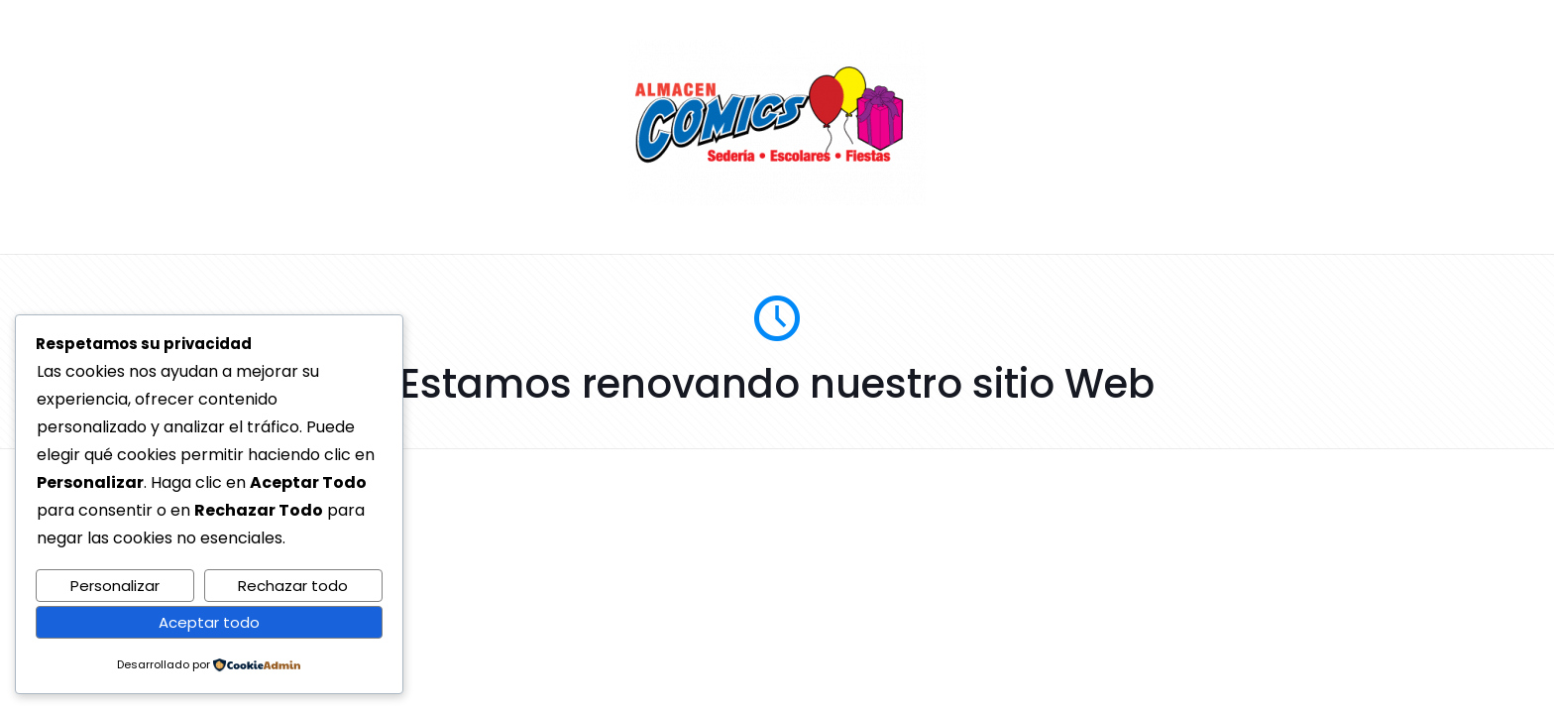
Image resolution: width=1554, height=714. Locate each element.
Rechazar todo (293, 585)
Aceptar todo (209, 622)
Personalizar (115, 585)
